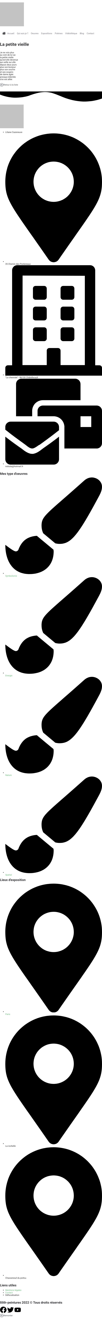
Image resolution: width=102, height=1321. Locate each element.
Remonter (6, 1315)
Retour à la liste (9, 85)
